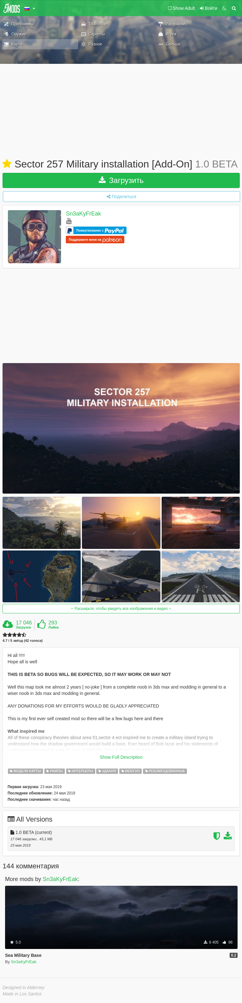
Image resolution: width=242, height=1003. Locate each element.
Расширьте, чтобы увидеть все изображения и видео (121, 608)
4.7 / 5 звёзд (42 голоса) (23, 640)
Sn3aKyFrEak (83, 213)
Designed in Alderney (24, 987)
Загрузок (23, 627)
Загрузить (121, 180)
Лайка (53, 627)
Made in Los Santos (22, 993)
